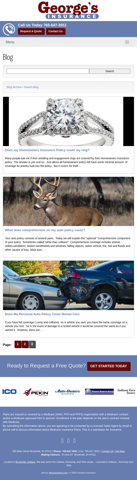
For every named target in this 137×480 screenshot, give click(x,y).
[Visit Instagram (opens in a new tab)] (75, 440)
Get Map (120, 451)
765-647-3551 (55, 25)
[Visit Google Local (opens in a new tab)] (68, 440)
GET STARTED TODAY (108, 366)
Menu (10, 42)
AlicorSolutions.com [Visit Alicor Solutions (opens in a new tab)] (58, 473)
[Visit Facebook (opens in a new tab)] (62, 440)
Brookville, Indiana (25, 462)
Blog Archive (14, 87)
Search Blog (31, 87)
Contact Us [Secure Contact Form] (107, 451)
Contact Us (55, 31)
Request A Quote (31, 31)
